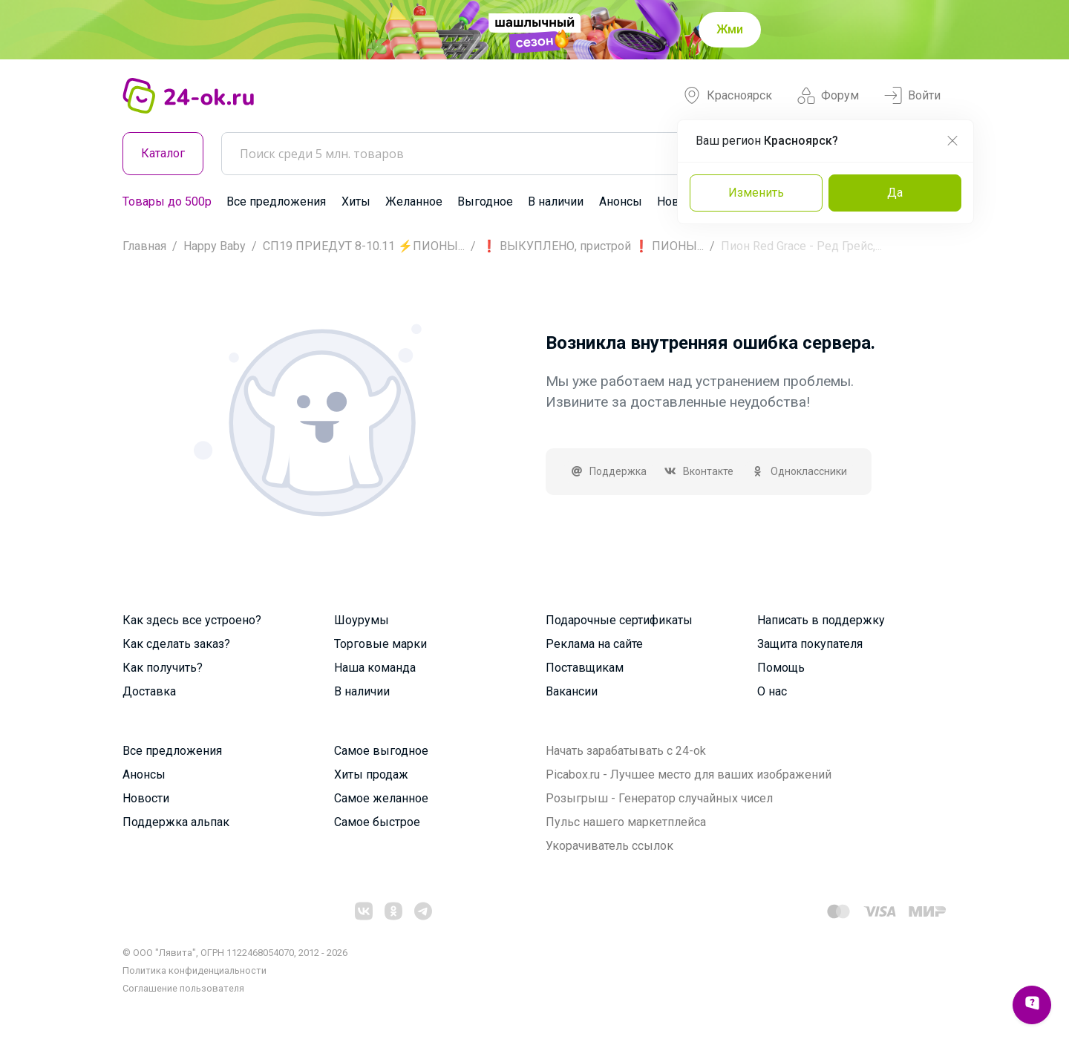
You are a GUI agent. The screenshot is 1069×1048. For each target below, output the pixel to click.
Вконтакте (699, 471)
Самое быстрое (377, 822)
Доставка (149, 691)
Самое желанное (381, 798)
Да (895, 193)
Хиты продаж (371, 774)
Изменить (756, 193)
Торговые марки (380, 644)
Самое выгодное (381, 751)
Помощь (781, 668)
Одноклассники (799, 471)
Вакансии (572, 691)
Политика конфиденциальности (194, 970)
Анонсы (620, 201)
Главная (144, 246)
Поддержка (608, 471)
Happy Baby (214, 246)
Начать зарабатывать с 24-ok (626, 751)
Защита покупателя (810, 644)
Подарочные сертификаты (619, 620)
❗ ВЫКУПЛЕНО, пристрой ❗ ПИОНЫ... (593, 246)
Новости (145, 798)
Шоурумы (361, 620)
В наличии (555, 201)
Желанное (413, 201)
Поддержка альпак (175, 822)
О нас (772, 691)
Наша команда (375, 668)
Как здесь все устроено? (191, 620)
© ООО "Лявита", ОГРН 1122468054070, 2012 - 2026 (234, 952)
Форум (828, 96)
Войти (912, 96)
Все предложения (276, 201)
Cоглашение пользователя (183, 988)
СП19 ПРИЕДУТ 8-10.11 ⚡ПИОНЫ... (364, 246)
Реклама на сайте (594, 644)
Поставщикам (585, 668)
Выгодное (485, 201)
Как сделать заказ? (176, 644)
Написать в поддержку (821, 620)
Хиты (355, 201)
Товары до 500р (167, 201)
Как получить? (162, 668)
